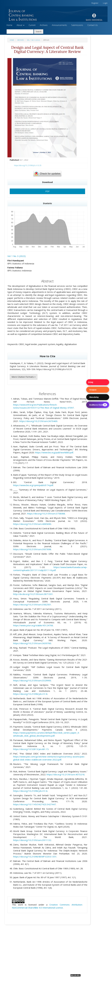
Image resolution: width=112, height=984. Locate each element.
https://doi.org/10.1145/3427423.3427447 (34, 804)
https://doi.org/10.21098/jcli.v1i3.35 (27, 165)
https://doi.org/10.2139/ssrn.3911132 (32, 840)
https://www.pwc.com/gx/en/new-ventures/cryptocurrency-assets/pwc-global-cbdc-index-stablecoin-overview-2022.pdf (49, 758)
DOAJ (90, 382)
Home (9, 25)
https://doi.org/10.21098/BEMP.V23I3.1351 (35, 856)
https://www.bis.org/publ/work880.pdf (54, 452)
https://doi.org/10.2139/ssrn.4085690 (32, 524)
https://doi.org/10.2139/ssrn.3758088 (46, 513)
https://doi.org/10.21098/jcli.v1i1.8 (30, 693)
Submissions (77, 25)
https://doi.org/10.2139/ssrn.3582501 (32, 604)
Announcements (59, 25)
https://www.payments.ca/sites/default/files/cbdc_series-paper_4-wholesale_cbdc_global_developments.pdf (46, 734)
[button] (56, 14)
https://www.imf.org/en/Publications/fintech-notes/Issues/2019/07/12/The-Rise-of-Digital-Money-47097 (43, 406)
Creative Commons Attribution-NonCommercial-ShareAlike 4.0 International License (47, 906)
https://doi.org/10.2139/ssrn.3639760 (32, 643)
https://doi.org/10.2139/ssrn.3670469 (38, 421)
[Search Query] (20, 31)
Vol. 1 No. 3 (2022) (33, 40)
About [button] (20, 25)
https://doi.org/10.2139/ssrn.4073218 (66, 774)
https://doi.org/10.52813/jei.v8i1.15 (31, 749)
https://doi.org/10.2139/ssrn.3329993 (32, 680)
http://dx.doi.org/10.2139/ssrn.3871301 (33, 594)
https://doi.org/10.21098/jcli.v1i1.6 (30, 790)
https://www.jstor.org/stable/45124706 (33, 625)
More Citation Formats (24, 376)
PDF (47, 191)
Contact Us (92, 25)
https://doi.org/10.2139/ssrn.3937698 (32, 549)
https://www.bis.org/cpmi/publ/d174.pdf (33, 485)
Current (32, 25)
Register (95, 3)
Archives (44, 25)
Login (105, 3)
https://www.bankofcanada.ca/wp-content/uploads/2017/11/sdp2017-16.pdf (50, 569)
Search (38, 31)
